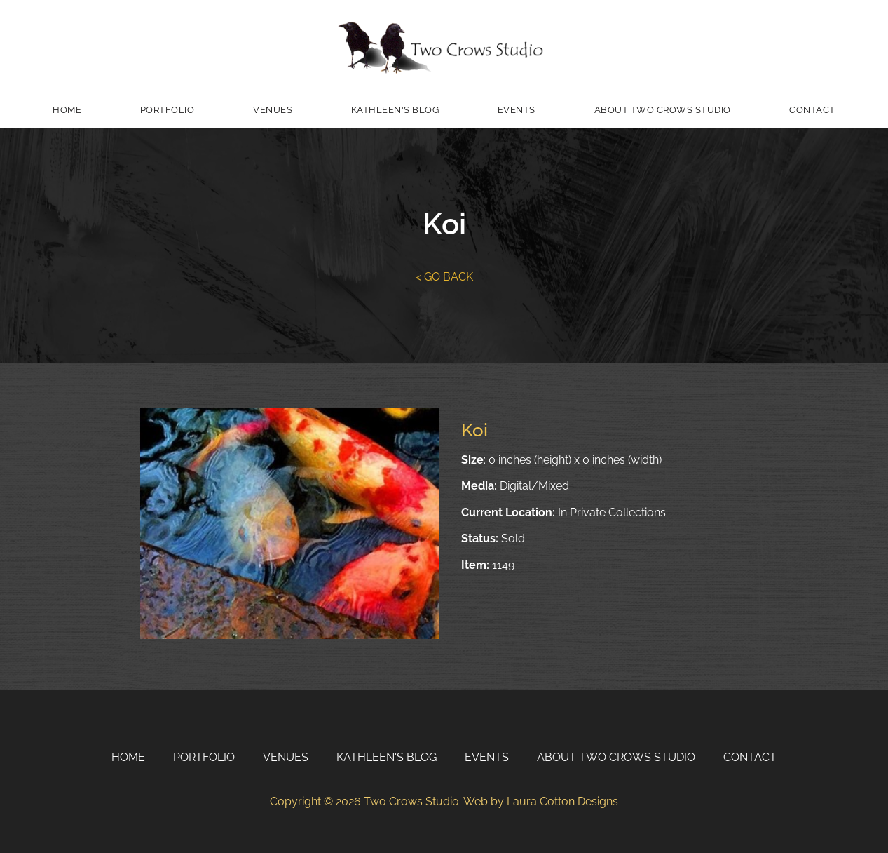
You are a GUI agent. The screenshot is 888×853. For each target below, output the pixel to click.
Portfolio (167, 110)
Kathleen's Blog (395, 110)
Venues (272, 110)
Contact (812, 110)
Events (516, 110)
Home (67, 110)
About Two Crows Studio (662, 110)
